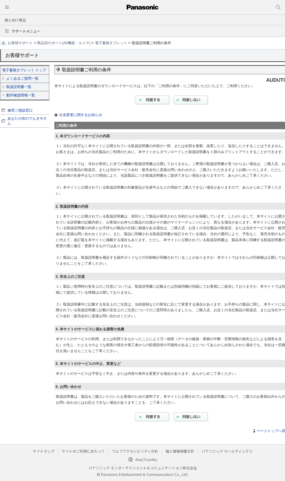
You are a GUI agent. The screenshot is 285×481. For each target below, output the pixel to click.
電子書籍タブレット (111, 43)
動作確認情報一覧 (20, 95)
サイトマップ (43, 451)
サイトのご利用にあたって (83, 451)
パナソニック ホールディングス (227, 451)
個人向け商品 (15, 19)
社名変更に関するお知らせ (80, 115)
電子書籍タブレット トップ (24, 70)
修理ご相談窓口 (20, 110)
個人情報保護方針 (180, 451)
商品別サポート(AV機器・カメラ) (64, 43)
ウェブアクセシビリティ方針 (135, 451)
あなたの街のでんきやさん (27, 121)
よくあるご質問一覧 (22, 78)
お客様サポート (20, 43)
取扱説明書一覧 (18, 87)
